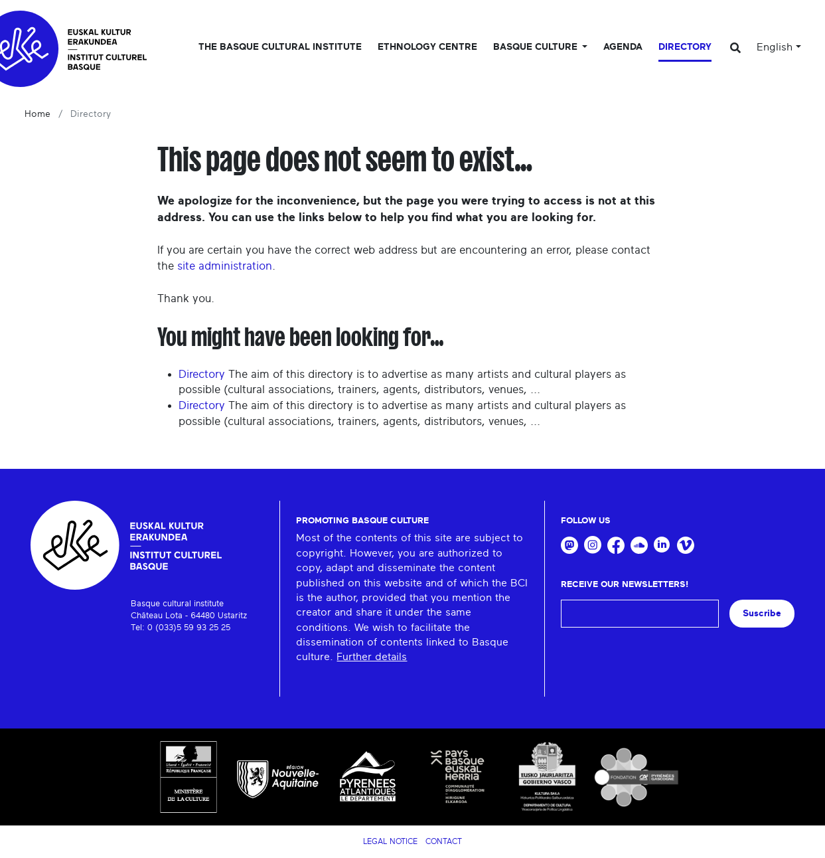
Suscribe (762, 613)
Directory (685, 47)
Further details (372, 656)
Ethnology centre (427, 47)
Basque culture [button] (536, 47)
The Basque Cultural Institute (280, 47)
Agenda (622, 47)
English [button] (774, 47)
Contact (443, 841)
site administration (224, 266)
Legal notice (390, 841)
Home (37, 114)
